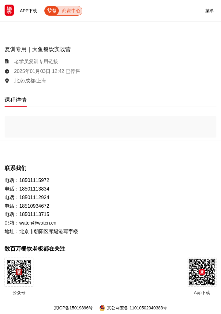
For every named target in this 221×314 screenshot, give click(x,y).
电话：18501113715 (27, 214)
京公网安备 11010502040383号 (133, 308)
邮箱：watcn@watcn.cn (30, 222)
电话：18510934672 (27, 206)
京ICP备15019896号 (73, 307)
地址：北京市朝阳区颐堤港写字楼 (41, 231)
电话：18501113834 (27, 188)
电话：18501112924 (27, 197)
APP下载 (28, 10)
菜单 (209, 9)
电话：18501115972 (27, 180)
